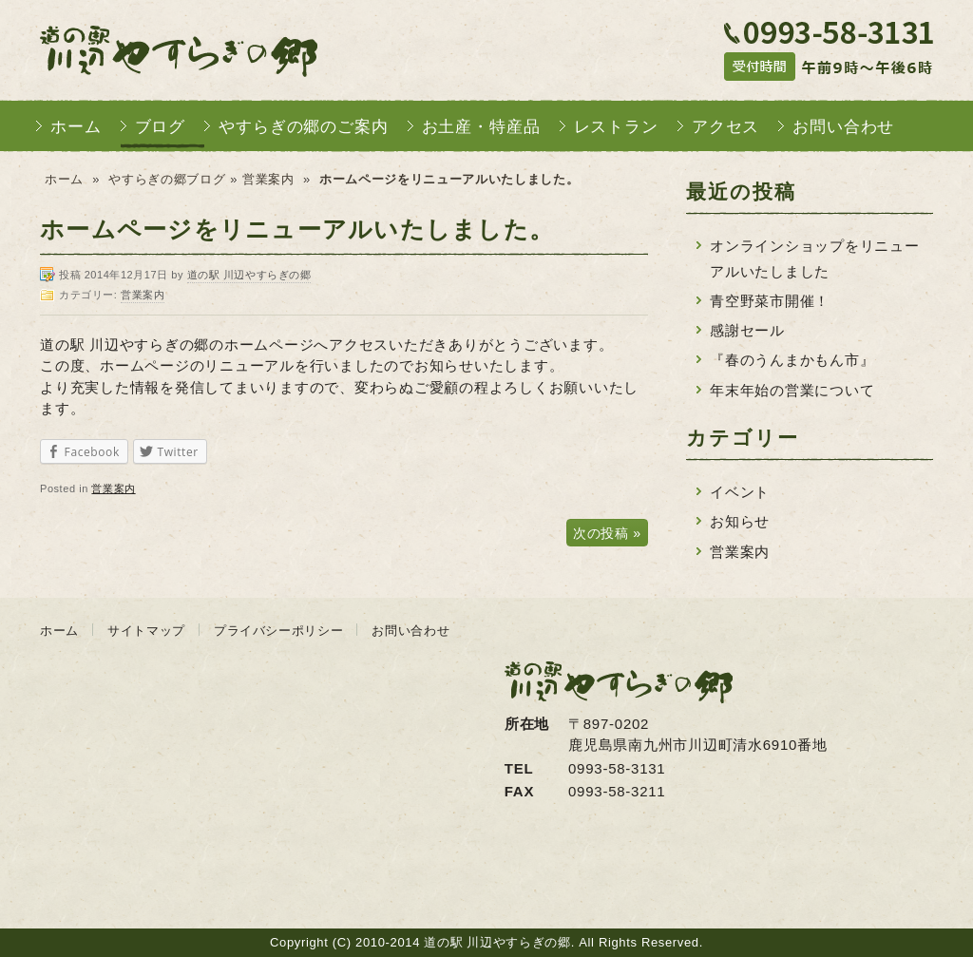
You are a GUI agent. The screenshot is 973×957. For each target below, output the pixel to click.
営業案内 (268, 179)
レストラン (616, 127)
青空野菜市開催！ (770, 301)
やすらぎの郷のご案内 (304, 127)
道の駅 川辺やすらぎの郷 (178, 50)
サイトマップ (146, 630)
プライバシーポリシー (279, 630)
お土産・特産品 (481, 127)
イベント (740, 492)
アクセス (725, 127)
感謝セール (747, 330)
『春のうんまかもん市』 (792, 360)
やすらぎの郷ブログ (166, 179)
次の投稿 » (607, 533)
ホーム (76, 127)
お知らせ (740, 521)
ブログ (160, 127)
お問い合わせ (843, 127)
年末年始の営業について (792, 390)
